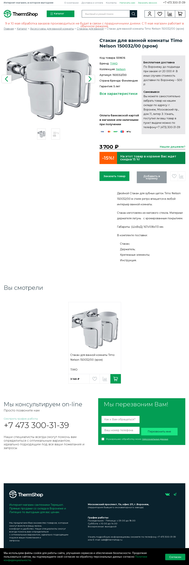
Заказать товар (115, 176)
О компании (71, 2)
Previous (6, 79)
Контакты (111, 2)
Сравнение (170, 13)
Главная (9, 28)
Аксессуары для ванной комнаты (52, 28)
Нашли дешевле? (172, 146)
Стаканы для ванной (90, 28)
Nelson (121, 69)
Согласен (175, 556)
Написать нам (127, 2)
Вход (150, 13)
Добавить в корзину (151, 177)
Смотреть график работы (21, 418)
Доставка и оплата (92, 2)
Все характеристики (118, 94)
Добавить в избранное (174, 176)
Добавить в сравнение (181, 176)
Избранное (160, 13)
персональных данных (155, 439)
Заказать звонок (147, 2)
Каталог (57, 13)
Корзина (180, 13)
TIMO (114, 63)
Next (90, 79)
